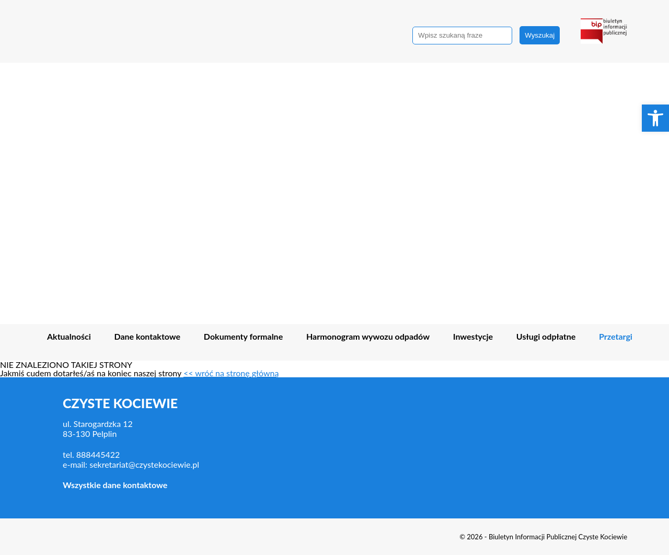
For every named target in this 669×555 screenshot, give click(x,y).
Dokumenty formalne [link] (243, 336)
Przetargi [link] (615, 336)
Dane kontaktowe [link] (147, 336)
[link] (655, 118)
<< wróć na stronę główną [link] (231, 373)
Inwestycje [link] (473, 336)
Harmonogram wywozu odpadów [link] (368, 336)
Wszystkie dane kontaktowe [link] (115, 485)
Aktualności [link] (69, 336)
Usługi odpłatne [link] (545, 336)
